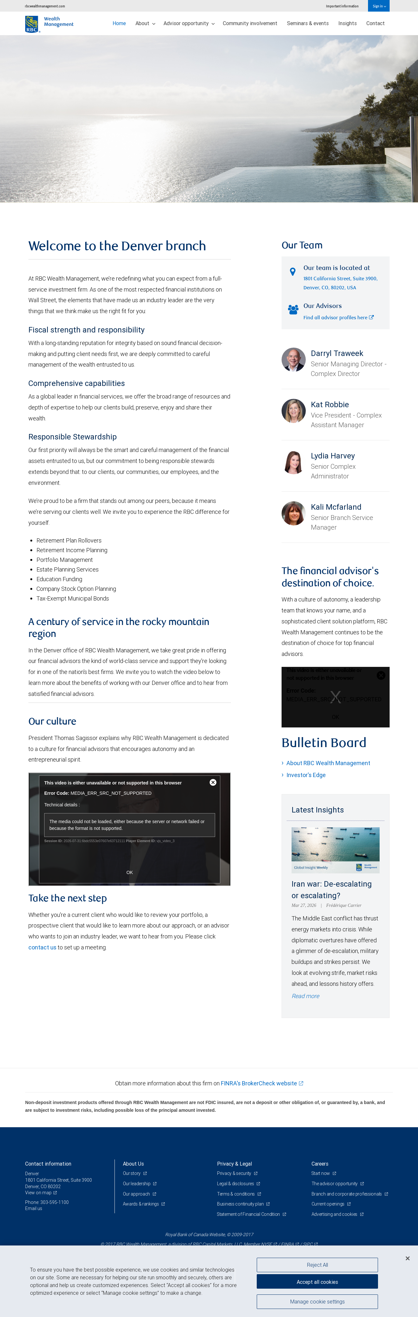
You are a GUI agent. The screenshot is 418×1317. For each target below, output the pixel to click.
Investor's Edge (306, 775)
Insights (347, 23)
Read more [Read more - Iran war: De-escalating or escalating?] (305, 996)
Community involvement (250, 23)
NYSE (266, 1244)
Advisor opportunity (189, 23)
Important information (342, 6)
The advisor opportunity (335, 1184)
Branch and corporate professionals (347, 1194)
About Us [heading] (133, 1163)
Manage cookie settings (317, 1302)
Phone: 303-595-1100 (47, 1202)
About (145, 23)
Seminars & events (308, 23)
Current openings (328, 1204)
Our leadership (137, 1184)
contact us (42, 947)
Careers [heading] (320, 1163)
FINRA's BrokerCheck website (259, 1083)
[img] (209, 119)
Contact (375, 23)
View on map (38, 1193)
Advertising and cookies (335, 1214)
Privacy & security (234, 1173)
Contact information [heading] (48, 1163)
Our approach (137, 1194)
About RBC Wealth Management (328, 763)
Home (119, 23)
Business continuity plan (240, 1204)
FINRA (287, 1244)
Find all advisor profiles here (339, 318)
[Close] (408, 1258)
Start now (321, 1173)
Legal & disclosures (236, 1184)
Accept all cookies (317, 1281)
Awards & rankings (141, 1204)
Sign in (379, 6)
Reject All (317, 1265)
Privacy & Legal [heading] (234, 1163)
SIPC (308, 1244)
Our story (132, 1173)
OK (335, 717)
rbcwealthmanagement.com (45, 6)
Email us (33, 1208)
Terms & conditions (236, 1194)
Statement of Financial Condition (249, 1214)
